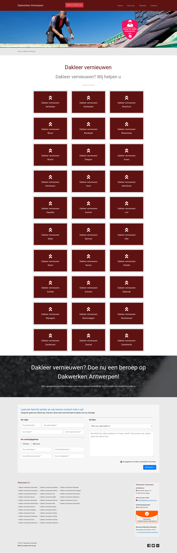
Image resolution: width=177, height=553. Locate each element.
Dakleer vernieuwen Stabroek (49, 523)
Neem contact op (74, 5)
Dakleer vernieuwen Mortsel (48, 500)
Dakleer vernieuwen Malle (48, 497)
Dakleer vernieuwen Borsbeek (28, 500)
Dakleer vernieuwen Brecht (27, 507)
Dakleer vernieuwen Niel (47, 503)
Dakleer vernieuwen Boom (27, 497)
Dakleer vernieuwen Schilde (48, 516)
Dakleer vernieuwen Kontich (48, 490)
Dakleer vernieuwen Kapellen (49, 487)
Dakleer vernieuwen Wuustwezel (70, 494)
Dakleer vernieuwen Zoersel (68, 500)
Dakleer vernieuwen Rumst (48, 510)
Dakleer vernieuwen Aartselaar (28, 487)
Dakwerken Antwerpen (30, 5)
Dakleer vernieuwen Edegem (27, 510)
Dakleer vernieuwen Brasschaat (28, 503)
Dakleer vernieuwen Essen (27, 513)
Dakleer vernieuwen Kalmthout (28, 523)
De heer (25, 444)
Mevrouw (35, 444)
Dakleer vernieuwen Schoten (49, 519)
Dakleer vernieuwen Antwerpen (28, 490)
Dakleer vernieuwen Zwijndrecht (70, 503)
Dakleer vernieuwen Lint (47, 494)
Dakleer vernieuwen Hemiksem (28, 516)
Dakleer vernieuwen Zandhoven (69, 497)
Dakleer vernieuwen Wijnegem (69, 487)
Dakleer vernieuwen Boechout (28, 494)
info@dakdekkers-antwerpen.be (147, 500)
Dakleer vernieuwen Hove (26, 519)
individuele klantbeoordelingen (147, 532)
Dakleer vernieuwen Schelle (48, 513)
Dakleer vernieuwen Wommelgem (70, 490)
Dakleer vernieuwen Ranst (48, 507)
